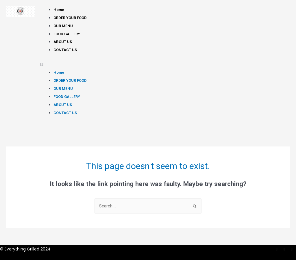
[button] (165, 65)
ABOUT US (62, 42)
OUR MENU (63, 26)
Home (58, 10)
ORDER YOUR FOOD (70, 18)
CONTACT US (65, 50)
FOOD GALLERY (66, 34)
